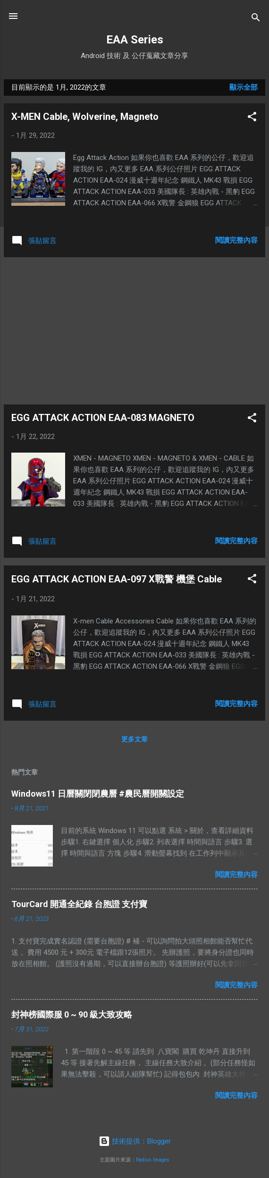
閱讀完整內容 (236, 240)
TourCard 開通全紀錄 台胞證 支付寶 (79, 904)
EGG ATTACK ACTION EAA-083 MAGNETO (102, 417)
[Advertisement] (134, 331)
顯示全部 (243, 87)
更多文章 (134, 739)
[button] (252, 118)
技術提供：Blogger (135, 1141)
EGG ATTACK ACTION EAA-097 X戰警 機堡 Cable (116, 579)
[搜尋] (255, 19)
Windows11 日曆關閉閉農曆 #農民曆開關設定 (97, 794)
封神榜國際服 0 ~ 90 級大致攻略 (71, 1014)
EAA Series (134, 39)
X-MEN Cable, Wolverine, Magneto (85, 116)
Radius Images (152, 1160)
